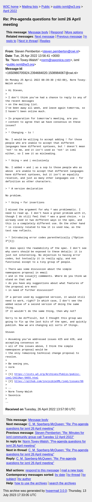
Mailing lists (30, 6)
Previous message (69, 36)
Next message (44, 36)
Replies (45, 41)
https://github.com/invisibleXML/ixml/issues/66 (49, 381)
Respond (57, 32)
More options (74, 32)
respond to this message (42, 470)
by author (24, 479)
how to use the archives (31, 483)
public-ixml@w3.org (66, 6)
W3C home (10, 6)
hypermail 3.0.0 (56, 490)
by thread (73, 474)
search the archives (62, 483)
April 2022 (10, 11)
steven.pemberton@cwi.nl (60, 51)
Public (45, 6)
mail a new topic (72, 470)
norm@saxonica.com (55, 60)
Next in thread (28, 41)
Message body (38, 32)
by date (60, 474)
